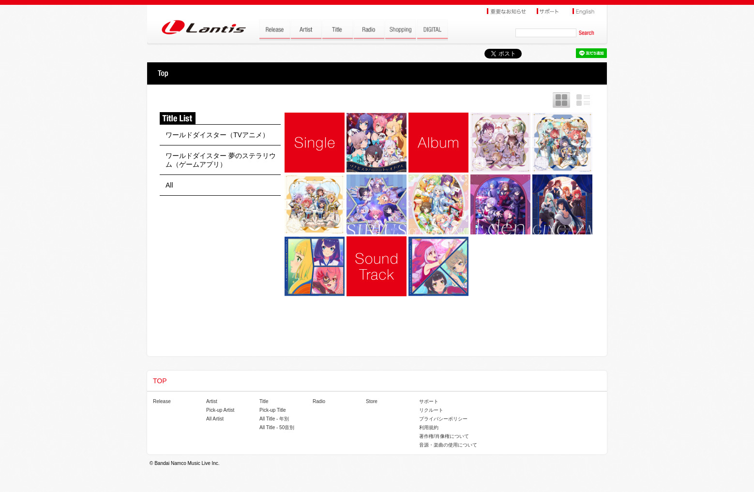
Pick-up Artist (220, 410)
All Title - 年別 (274, 418)
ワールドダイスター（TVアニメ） (217, 135)
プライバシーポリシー (443, 418)
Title (264, 401)
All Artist (215, 418)
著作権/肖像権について (444, 436)
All (169, 185)
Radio (319, 401)
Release (162, 401)
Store (371, 401)
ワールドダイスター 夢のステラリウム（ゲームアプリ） (221, 160)
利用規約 (428, 427)
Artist (211, 401)
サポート (428, 401)
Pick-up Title (272, 410)
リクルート (431, 410)
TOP (163, 73)
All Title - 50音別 (276, 427)
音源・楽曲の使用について (448, 445)
